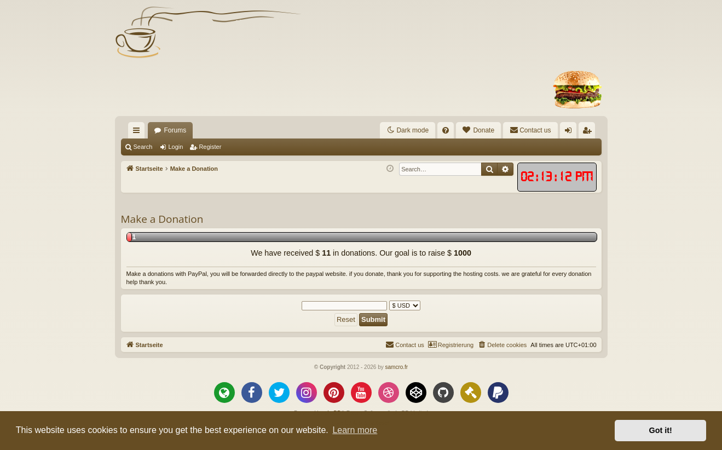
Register (210, 146)
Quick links (138, 132)
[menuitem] (445, 130)
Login (175, 146)
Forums (175, 130)
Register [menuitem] (588, 132)
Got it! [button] (660, 430)
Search (143, 146)
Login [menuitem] (570, 132)
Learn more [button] (354, 430)
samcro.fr (396, 367)
